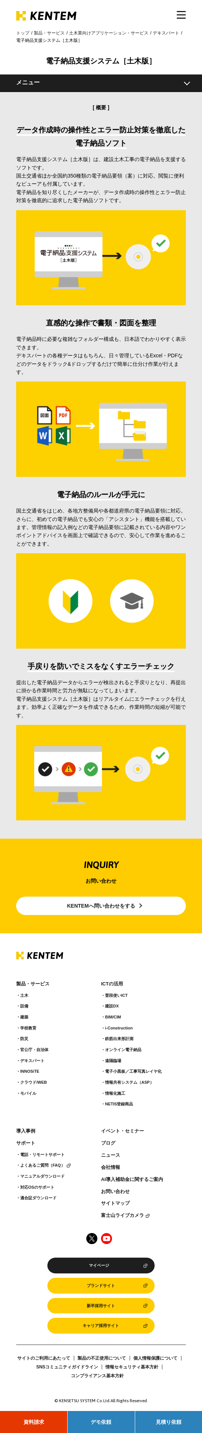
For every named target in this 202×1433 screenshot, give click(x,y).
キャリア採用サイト (101, 1325)
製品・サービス (49, 33)
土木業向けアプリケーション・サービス (108, 33)
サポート (25, 1143)
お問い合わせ (115, 1191)
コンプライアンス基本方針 (97, 1375)
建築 (24, 1017)
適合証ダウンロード (38, 1198)
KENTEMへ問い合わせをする (101, 906)
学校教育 (28, 1028)
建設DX (112, 1006)
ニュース (110, 1155)
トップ (22, 33)
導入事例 (25, 1131)
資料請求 (34, 1422)
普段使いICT (116, 995)
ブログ (108, 1143)
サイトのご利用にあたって (43, 1358)
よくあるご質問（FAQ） (42, 1165)
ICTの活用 (112, 984)
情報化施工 (115, 1093)
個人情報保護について (155, 1358)
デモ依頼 (101, 1422)
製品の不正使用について (101, 1358)
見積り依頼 (168, 1422)
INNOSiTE (29, 1071)
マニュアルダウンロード (42, 1176)
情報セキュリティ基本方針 (131, 1367)
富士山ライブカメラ (122, 1215)
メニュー (28, 82)
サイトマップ (115, 1203)
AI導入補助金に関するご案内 (132, 1179)
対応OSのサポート (37, 1187)
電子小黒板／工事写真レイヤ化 (133, 1071)
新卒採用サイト (101, 1305)
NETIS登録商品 (119, 1104)
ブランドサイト (101, 1285)
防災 (24, 1038)
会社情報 (110, 1167)
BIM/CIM (113, 1017)
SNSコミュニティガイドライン (67, 1367)
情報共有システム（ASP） (129, 1082)
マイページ (99, 1265)
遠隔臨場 (113, 1060)
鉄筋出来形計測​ (119, 1038)
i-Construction (119, 1028)
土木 (24, 995)
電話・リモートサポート (42, 1154)
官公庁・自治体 (34, 1049)
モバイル (28, 1093)
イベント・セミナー (122, 1131)
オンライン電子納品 (123, 1049)
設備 (24, 1006)
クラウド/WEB (33, 1082)
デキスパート (166, 33)
